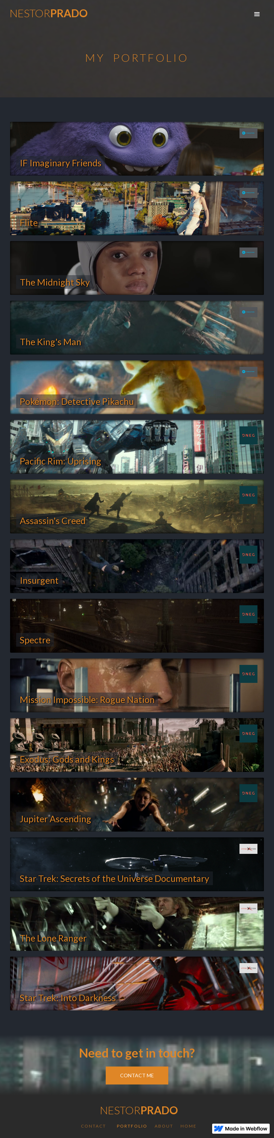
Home (189, 1126)
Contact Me (137, 1075)
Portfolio (132, 1126)
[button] (257, 14)
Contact (93, 1126)
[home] (47, 14)
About (164, 1126)
